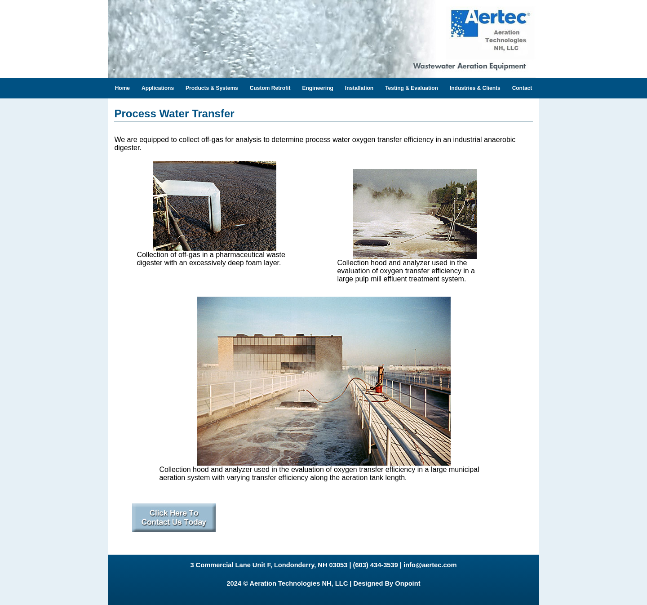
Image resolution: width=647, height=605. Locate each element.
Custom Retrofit (270, 88)
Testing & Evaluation (411, 88)
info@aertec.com (430, 565)
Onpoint (407, 583)
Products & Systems (212, 88)
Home (122, 88)
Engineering (317, 88)
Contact (522, 88)
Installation (359, 88)
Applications (158, 88)
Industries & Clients (475, 88)
